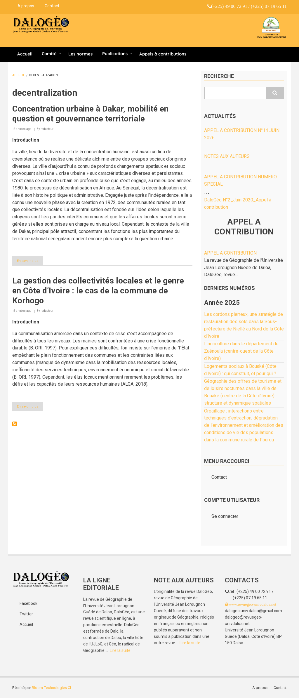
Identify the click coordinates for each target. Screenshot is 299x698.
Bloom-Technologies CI (51, 687)
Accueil (24, 54)
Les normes (80, 54)
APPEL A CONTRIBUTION (230, 253)
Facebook (28, 603)
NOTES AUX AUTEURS (227, 156)
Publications (115, 53)
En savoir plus (30, 261)
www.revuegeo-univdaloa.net (252, 604)
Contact (52, 6)
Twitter (26, 614)
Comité (49, 53)
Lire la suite (120, 650)
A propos (26, 6)
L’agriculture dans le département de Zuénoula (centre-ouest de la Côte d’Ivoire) (241, 351)
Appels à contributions (162, 54)
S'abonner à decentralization (14, 424)
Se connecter (224, 516)
